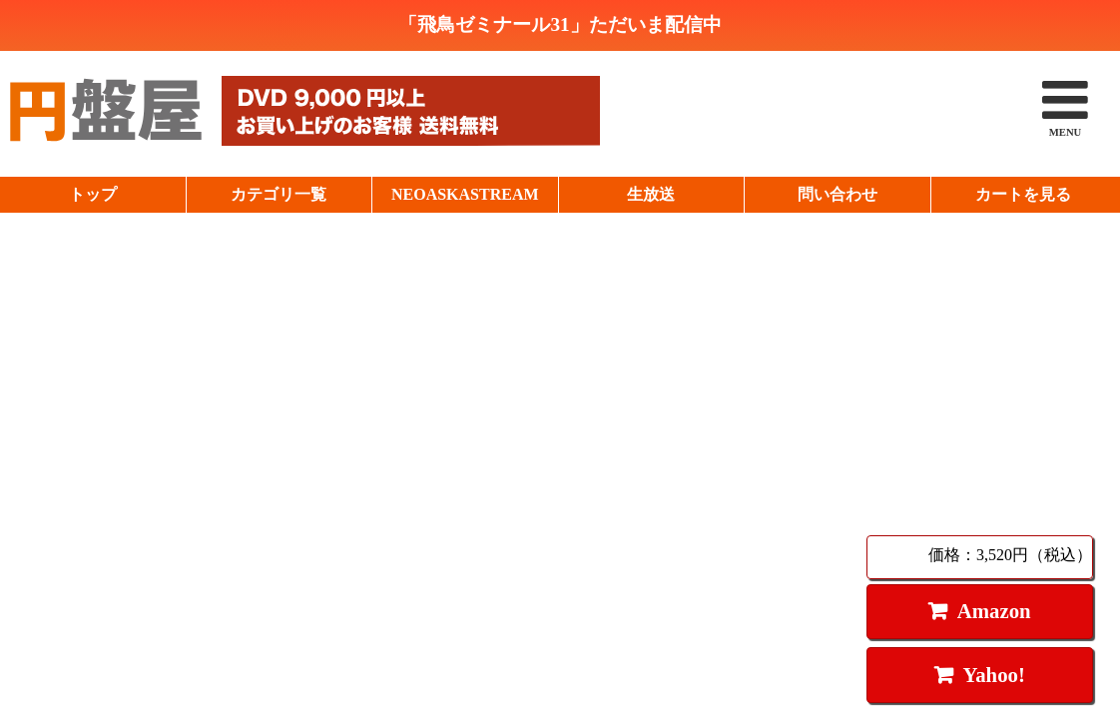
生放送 (651, 194)
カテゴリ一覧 (278, 194)
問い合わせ (837, 194)
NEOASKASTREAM (465, 194)
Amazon (994, 610)
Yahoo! (993, 674)
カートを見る (1023, 194)
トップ (93, 194)
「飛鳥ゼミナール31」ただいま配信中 (559, 24)
